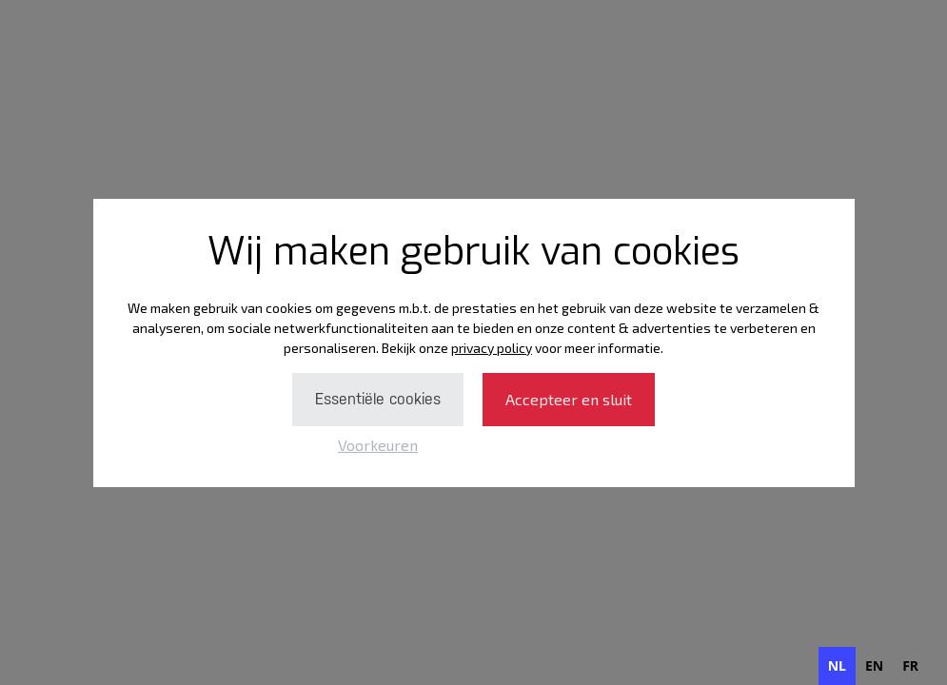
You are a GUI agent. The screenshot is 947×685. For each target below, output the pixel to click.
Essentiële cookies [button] (378, 399)
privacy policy (491, 348)
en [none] (874, 665)
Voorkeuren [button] (378, 445)
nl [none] (837, 665)
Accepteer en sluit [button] (568, 399)
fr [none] (910, 665)
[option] (874, 666)
